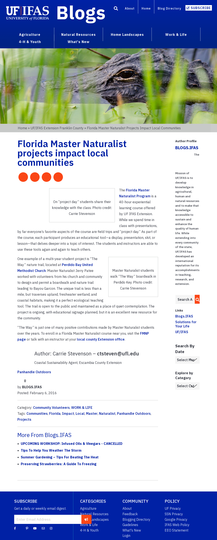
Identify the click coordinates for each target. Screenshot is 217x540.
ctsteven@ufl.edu (118, 353)
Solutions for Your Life (185, 324)
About (130, 8)
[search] (196, 299)
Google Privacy (176, 519)
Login (126, 535)
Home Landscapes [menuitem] (127, 34)
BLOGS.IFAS (186, 147)
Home (146, 8)
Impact (68, 413)
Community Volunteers (51, 407)
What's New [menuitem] (78, 42)
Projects (24, 419)
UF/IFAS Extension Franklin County (57, 128)
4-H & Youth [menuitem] (30, 42)
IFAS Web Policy (177, 525)
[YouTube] (35, 528)
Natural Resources (94, 514)
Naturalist (107, 413)
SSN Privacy (174, 514)
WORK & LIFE (81, 407)
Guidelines (130, 525)
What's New (131, 530)
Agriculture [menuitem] (29, 34)
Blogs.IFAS (184, 316)
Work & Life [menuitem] (176, 34)
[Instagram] (51, 528)
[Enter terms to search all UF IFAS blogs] (185, 299)
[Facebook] (15, 528)
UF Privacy (173, 508)
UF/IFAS (181, 332)
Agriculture (88, 508)
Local (80, 413)
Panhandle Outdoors (34, 372)
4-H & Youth (89, 530)
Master (91, 413)
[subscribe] (86, 519)
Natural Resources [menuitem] (78, 34)
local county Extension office (101, 339)
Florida (55, 413)
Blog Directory (169, 8)
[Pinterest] (27, 528)
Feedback (130, 514)
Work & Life (89, 525)
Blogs (81, 12)
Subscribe (201, 8)
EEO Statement (176, 530)
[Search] (115, 9)
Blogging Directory (136, 519)
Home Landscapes (94, 519)
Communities (37, 413)
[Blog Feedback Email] (43, 528)
